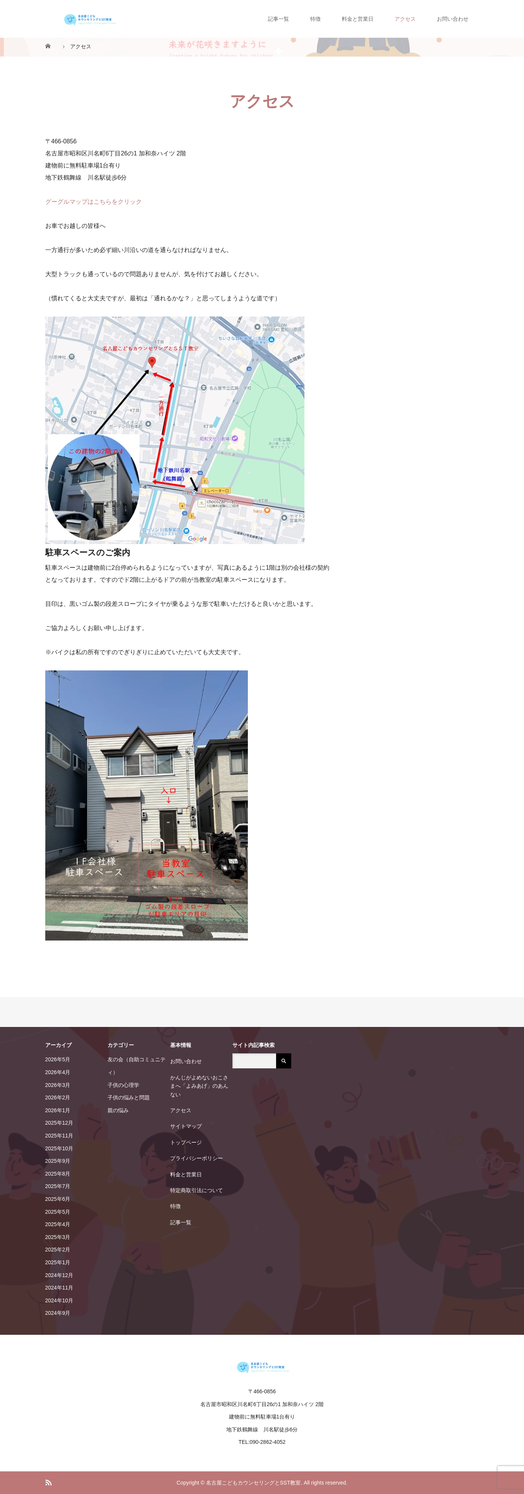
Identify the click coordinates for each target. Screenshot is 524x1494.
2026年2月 (58, 1097)
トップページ (186, 1142)
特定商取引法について (196, 1190)
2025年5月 (58, 1212)
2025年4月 (58, 1224)
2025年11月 (59, 1136)
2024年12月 (59, 1275)
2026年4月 (58, 1072)
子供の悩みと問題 (129, 1097)
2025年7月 (58, 1186)
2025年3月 (58, 1237)
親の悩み (118, 1110)
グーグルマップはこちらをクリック (93, 201)
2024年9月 (58, 1313)
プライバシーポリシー (196, 1158)
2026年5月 (58, 1059)
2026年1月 (58, 1110)
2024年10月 (59, 1300)
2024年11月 (59, 1288)
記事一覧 (278, 19)
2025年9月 (58, 1161)
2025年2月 (58, 1250)
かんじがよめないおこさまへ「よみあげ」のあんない (199, 1085)
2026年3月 (58, 1085)
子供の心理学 (123, 1085)
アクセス (405, 19)
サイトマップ (186, 1126)
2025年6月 (58, 1199)
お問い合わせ (453, 19)
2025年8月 (58, 1174)
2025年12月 (59, 1123)
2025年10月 (59, 1148)
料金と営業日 (357, 19)
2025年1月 (58, 1262)
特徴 (315, 19)
